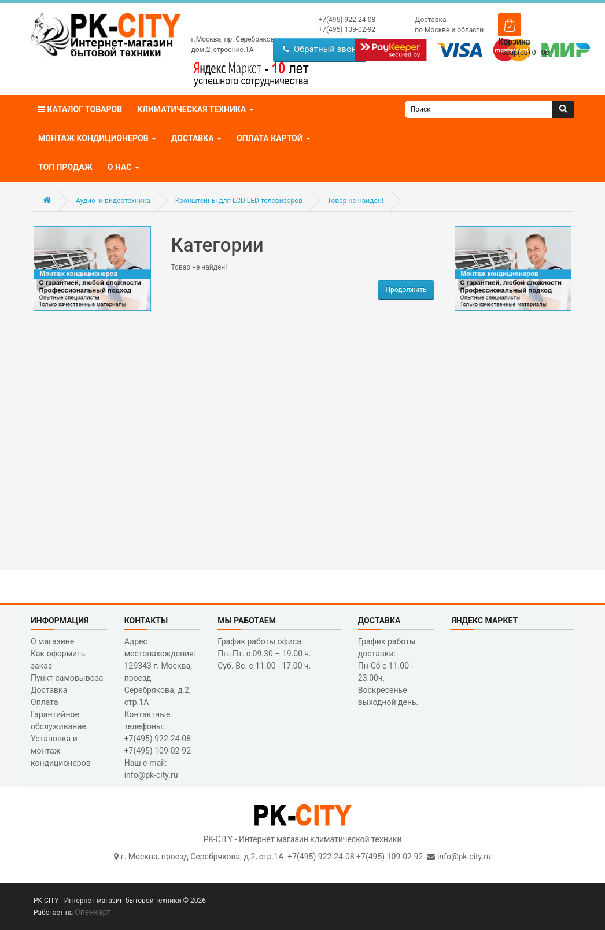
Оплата (44, 702)
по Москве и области (449, 30)
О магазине (52, 641)
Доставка (430, 20)
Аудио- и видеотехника (113, 201)
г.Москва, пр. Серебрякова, (235, 39)
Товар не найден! (355, 201)
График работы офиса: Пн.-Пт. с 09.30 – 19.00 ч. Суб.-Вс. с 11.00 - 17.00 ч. (264, 653)
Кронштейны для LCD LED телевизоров (238, 201)
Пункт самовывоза (67, 677)
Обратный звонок (324, 49)
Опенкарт (92, 912)
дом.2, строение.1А (222, 50)
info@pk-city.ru (464, 856)
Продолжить (405, 290)
